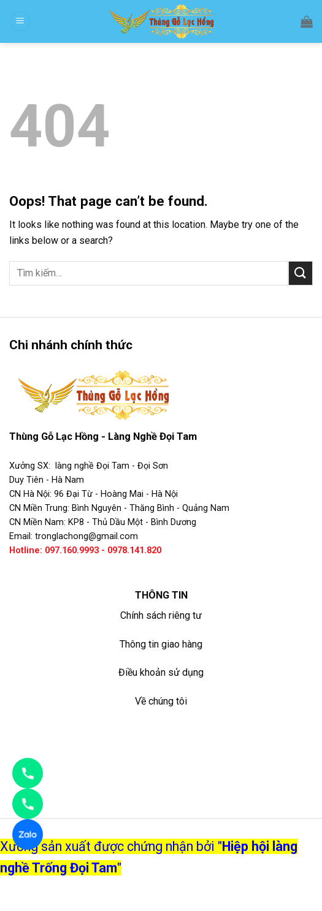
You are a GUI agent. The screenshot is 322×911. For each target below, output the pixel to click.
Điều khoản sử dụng (161, 672)
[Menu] (20, 22)
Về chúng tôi (161, 701)
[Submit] (300, 273)
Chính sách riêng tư (161, 615)
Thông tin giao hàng (161, 644)
